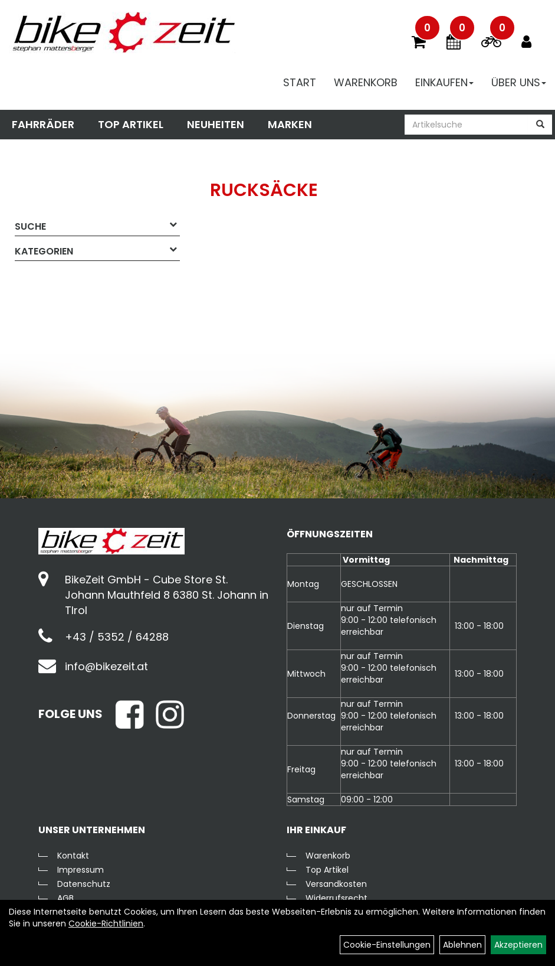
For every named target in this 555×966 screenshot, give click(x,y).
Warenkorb (366, 82)
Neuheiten (215, 124)
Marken (290, 124)
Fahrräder (43, 124)
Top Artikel (130, 124)
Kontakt (73, 855)
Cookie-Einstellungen (387, 945)
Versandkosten (336, 884)
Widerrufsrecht (336, 898)
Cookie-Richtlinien (105, 923)
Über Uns (518, 82)
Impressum (80, 870)
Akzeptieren (518, 945)
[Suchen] (540, 125)
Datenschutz (83, 884)
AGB (65, 898)
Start (299, 82)
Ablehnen (462, 945)
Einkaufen (444, 82)
